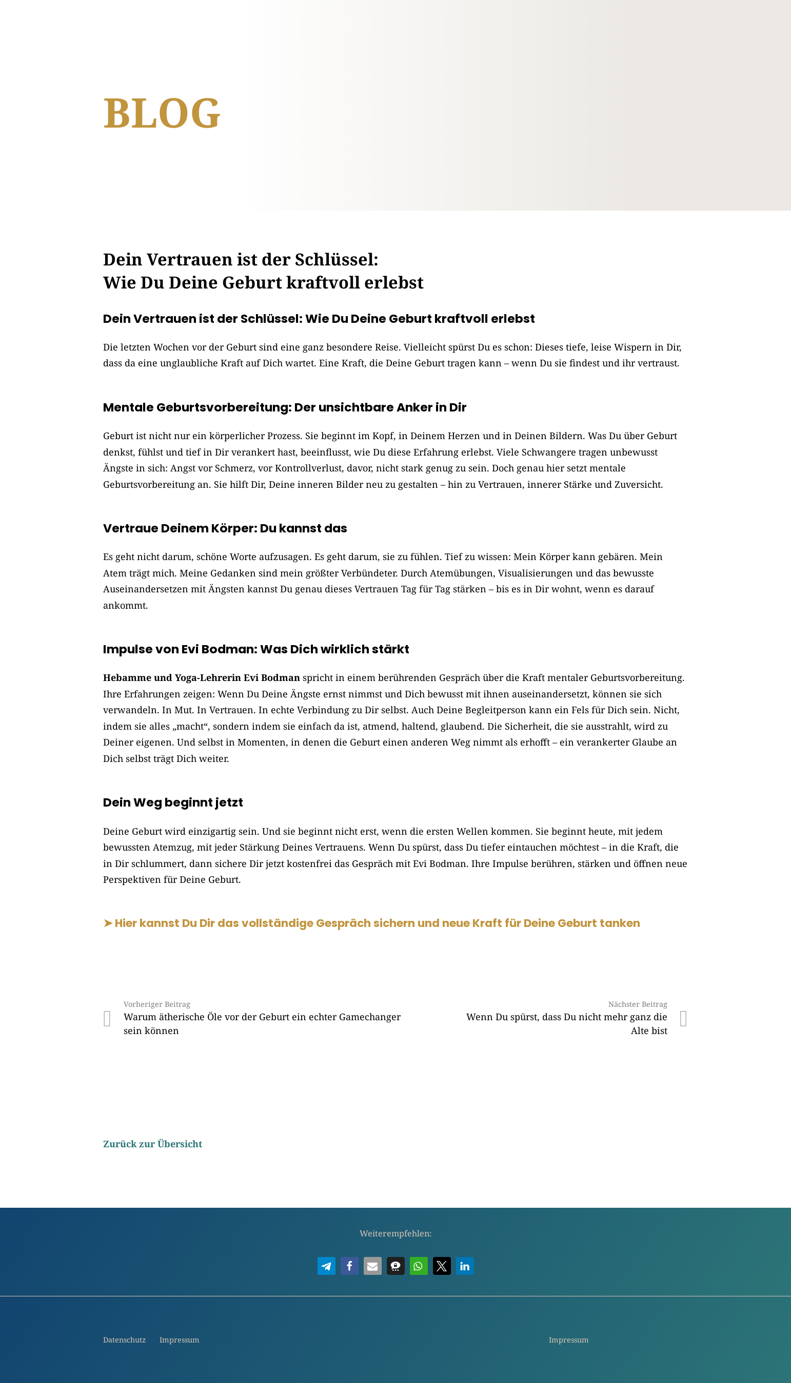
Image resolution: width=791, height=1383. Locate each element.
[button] (326, 1266)
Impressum (180, 1340)
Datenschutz (124, 1340)
